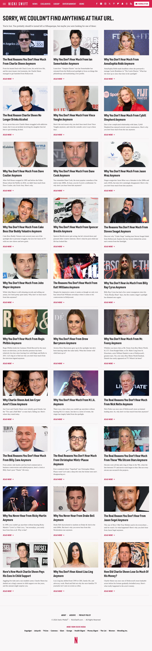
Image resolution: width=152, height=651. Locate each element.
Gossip (56, 3)
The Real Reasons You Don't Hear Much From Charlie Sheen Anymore (24, 61)
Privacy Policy (85, 615)
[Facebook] (97, 4)
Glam (62, 631)
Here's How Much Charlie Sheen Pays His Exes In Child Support (23, 573)
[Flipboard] (118, 4)
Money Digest (92, 631)
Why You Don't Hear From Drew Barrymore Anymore (70, 341)
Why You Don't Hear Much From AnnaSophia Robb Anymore (121, 61)
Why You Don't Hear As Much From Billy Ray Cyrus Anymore (126, 285)
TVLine (45, 631)
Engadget (28, 631)
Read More (7, 79)
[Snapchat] (122, 4)
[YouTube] (101, 4)
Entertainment (69, 3)
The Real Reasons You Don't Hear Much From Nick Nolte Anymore (125, 402)
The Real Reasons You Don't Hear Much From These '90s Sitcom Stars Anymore (125, 458)
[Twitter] (109, 4)
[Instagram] (105, 4)
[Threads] (127, 4)
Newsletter (141, 4)
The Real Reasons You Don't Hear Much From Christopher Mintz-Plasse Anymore (75, 459)
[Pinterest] (114, 4)
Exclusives (45, 3)
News (35, 3)
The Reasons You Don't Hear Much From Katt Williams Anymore (75, 285)
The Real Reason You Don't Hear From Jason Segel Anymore (125, 518)
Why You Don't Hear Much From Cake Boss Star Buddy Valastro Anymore (23, 229)
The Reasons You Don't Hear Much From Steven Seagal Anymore (126, 229)
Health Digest (79, 631)
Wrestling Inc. (122, 631)
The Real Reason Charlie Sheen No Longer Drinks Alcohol (22, 117)
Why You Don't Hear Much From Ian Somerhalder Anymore (72, 61)
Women (112, 631)
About (63, 615)
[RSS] (131, 4)
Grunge (69, 631)
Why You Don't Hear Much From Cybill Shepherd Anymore (125, 117)
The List (103, 631)
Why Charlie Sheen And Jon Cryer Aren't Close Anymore (21, 402)
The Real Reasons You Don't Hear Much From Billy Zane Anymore (24, 457)
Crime (81, 3)
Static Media (62, 620)
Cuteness (54, 631)
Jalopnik (37, 631)
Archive (72, 615)
